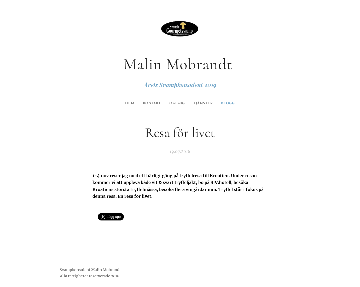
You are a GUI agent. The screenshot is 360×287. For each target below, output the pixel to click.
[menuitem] (127, 103)
